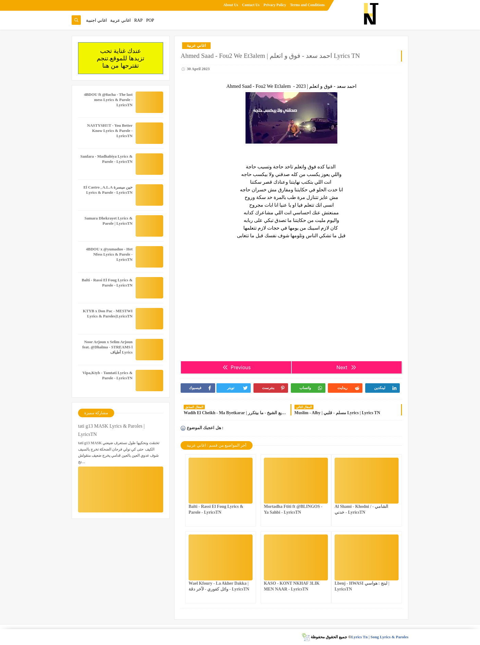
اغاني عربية (120, 20)
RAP (138, 20)
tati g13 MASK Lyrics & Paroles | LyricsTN (111, 430)
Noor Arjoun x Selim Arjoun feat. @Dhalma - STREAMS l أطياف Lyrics (107, 346)
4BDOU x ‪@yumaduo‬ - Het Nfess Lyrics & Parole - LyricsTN (109, 254)
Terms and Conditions (307, 5)
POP (150, 20)
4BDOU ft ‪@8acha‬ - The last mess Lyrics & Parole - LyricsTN (108, 99)
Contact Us (251, 5)
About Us (230, 5)
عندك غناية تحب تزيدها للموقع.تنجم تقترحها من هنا (120, 58)
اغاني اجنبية (96, 20)
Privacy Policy (275, 5)
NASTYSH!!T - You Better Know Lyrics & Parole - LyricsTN (110, 130)
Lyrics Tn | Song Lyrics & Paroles (379, 637)
